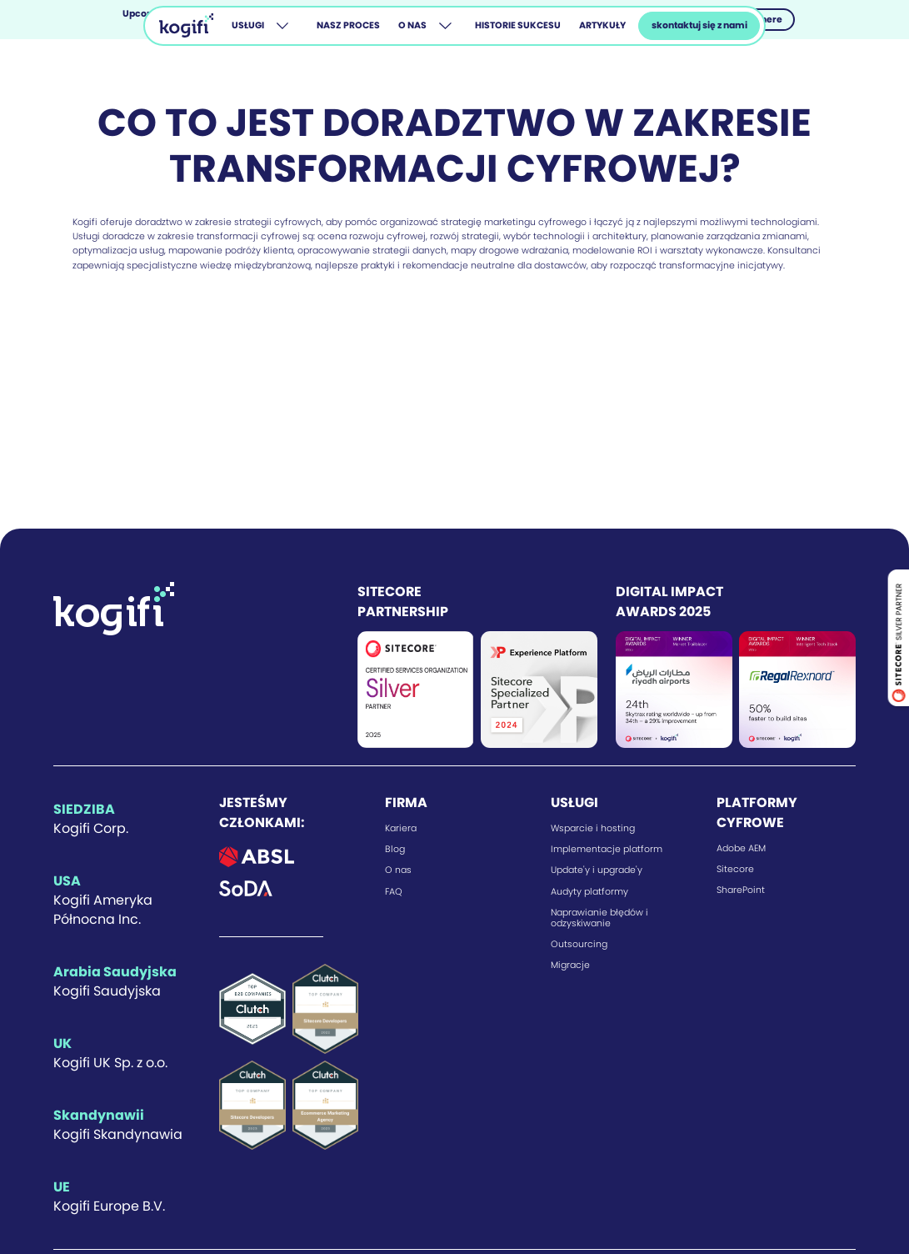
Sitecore (735, 869)
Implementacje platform (606, 849)
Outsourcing (579, 944)
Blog (395, 849)
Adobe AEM (741, 848)
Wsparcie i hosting (593, 828)
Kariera (401, 828)
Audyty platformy (589, 891)
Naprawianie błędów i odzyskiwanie (599, 918)
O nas (398, 870)
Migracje (570, 965)
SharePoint (741, 890)
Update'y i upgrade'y (596, 870)
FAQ (393, 891)
